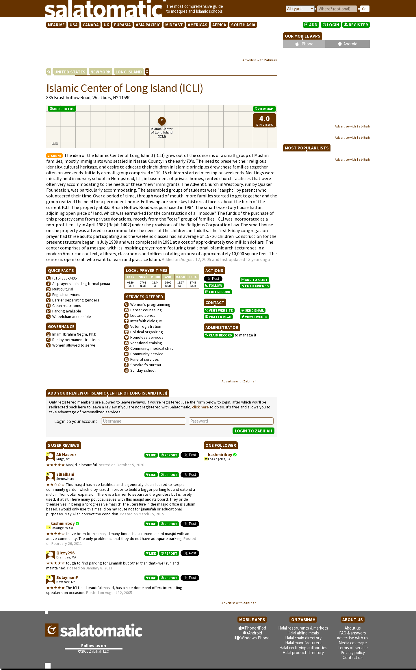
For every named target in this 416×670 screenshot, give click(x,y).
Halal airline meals (303, 633)
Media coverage (353, 642)
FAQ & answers (352, 633)
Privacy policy (353, 652)
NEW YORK (100, 72)
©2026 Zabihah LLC (93, 651)
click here (200, 407)
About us (353, 628)
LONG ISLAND (129, 72)
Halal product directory (303, 652)
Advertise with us (352, 638)
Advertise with (259, 60)
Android (350, 44)
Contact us (353, 657)
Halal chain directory (303, 638)
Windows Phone (255, 638)
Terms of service (353, 647)
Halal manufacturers (303, 642)
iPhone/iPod (255, 628)
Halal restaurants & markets (303, 628)
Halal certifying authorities (303, 647)
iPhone (307, 44)
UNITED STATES (70, 72)
